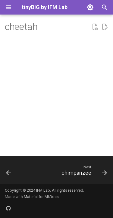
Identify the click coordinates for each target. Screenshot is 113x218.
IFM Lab (43, 190)
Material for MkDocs (41, 196)
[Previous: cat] (8, 171)
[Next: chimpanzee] (83, 171)
